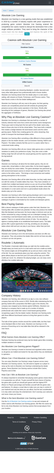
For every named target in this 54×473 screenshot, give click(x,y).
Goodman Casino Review (27, 61)
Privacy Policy (37, 422)
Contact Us (24, 417)
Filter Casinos (26, 44)
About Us (10, 417)
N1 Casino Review (27, 78)
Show (27, 34)
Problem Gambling (40, 417)
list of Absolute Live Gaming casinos (19, 401)
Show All (27, 86)
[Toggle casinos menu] (49, 3)
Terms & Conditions (19, 422)
